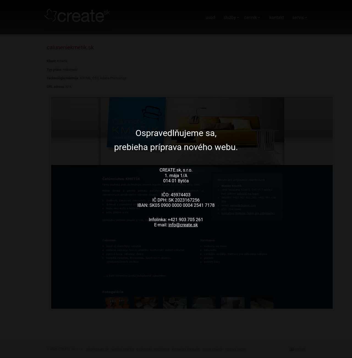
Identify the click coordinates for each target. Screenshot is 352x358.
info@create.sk (183, 224)
